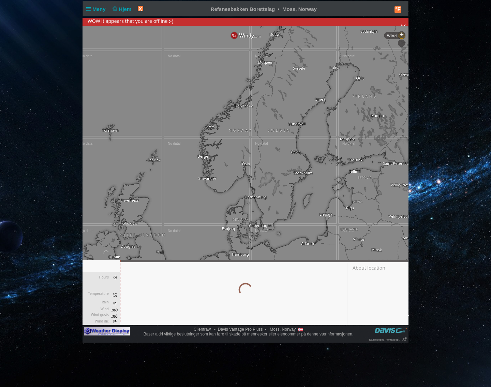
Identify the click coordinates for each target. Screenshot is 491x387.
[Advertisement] (245, 364)
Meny (97, 9)
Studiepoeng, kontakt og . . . (388, 339)
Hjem (121, 9)
